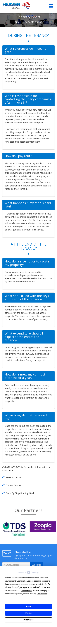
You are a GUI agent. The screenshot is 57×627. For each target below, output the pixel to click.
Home (16, 22)
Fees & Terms (13, 477)
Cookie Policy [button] (26, 591)
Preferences (29, 620)
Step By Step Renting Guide (20, 493)
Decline (28, 613)
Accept (28, 606)
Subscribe (36, 564)
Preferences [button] (42, 594)
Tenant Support (14, 485)
